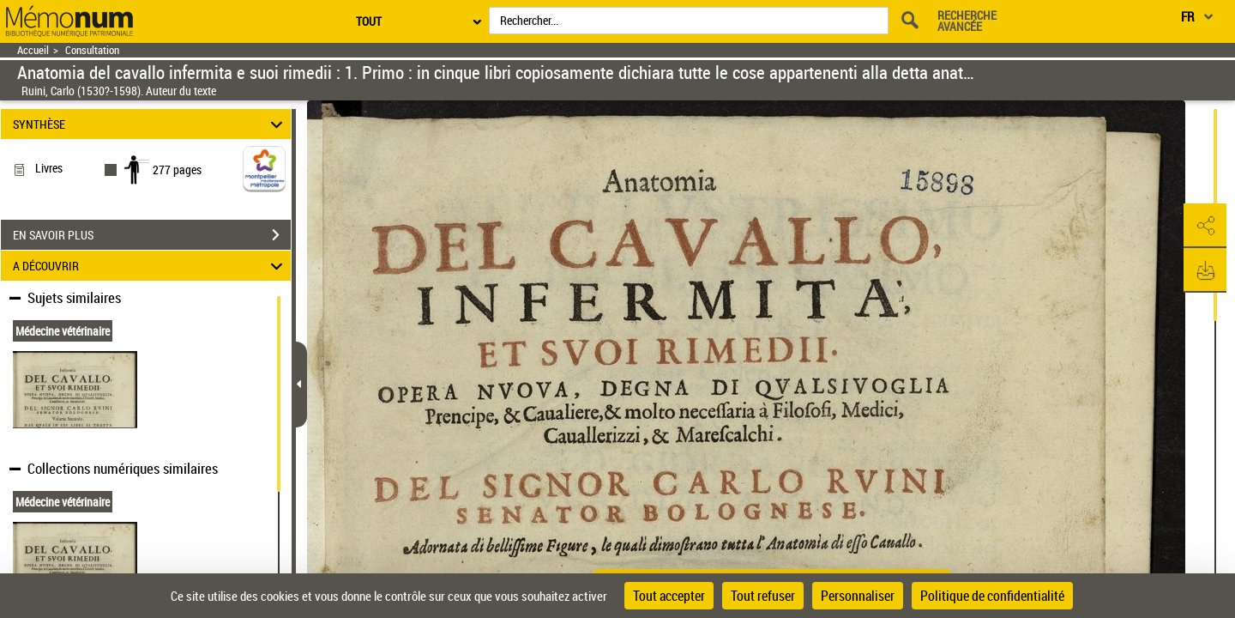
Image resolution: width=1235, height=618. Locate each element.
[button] (1205, 225)
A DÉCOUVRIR (150, 266)
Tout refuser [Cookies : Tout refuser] (763, 595)
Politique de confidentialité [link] (992, 595)
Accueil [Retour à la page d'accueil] (33, 50)
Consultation (92, 50)
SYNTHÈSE (150, 124)
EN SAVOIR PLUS (152, 235)
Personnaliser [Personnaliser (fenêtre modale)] (858, 595)
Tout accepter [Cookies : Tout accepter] (669, 595)
